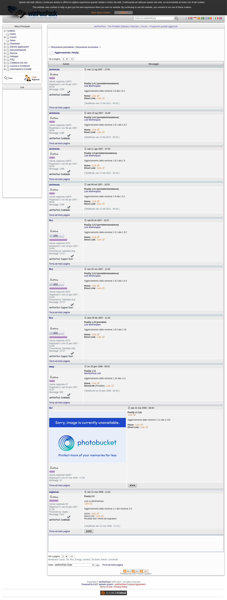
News (12, 40)
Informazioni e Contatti (20, 69)
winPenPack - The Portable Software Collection (116, 26)
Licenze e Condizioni (20, 66)
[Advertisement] (22, 143)
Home (13, 34)
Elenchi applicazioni (19, 47)
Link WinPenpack (92, 86)
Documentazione (18, 50)
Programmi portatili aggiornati (164, 26)
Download (15, 43)
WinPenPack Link (92, 373)
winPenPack (105, 582)
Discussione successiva (87, 47)
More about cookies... (101, 12)
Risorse (13, 53)
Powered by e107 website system (97, 584)
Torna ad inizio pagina (59, 107)
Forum (13, 37)
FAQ (12, 59)
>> (72, 59)
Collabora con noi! (18, 63)
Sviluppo (14, 56)
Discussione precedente (62, 47)
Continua (123, 12)
